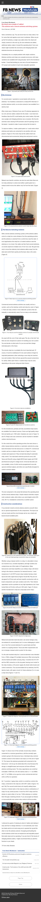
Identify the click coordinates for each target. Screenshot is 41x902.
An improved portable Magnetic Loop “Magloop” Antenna (17, 863)
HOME (2, 15)
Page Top (20, 878)
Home (20, 884)
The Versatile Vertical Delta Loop (10, 859)
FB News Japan (6, 897)
